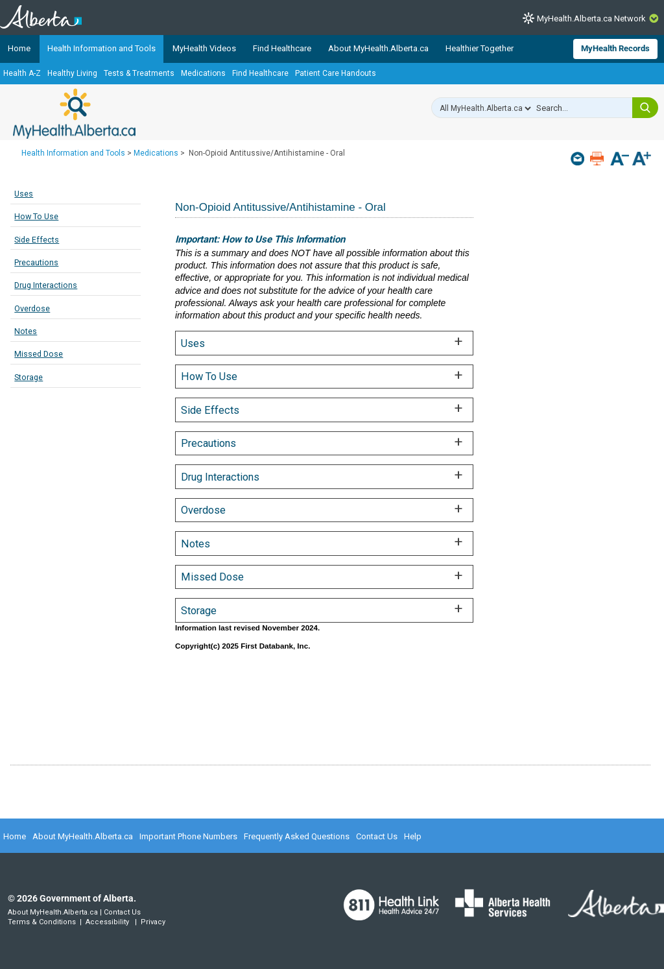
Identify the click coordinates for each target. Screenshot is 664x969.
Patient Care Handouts (335, 73)
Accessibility (107, 922)
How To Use (36, 216)
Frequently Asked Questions (297, 836)
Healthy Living (72, 73)
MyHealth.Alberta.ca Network (591, 18)
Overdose (32, 308)
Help (412, 836)
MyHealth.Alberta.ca (74, 113)
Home (19, 48)
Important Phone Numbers (188, 836)
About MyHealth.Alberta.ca (378, 48)
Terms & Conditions (42, 922)
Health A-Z (22, 73)
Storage (28, 377)
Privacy (153, 922)
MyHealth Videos (204, 48)
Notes (25, 331)
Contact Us (376, 836)
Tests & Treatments (139, 73)
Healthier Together (479, 48)
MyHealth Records (615, 48)
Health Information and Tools (101, 48)
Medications (203, 73)
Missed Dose (38, 354)
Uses (23, 193)
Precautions (36, 262)
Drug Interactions (45, 285)
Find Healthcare (282, 48)
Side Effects (36, 240)
